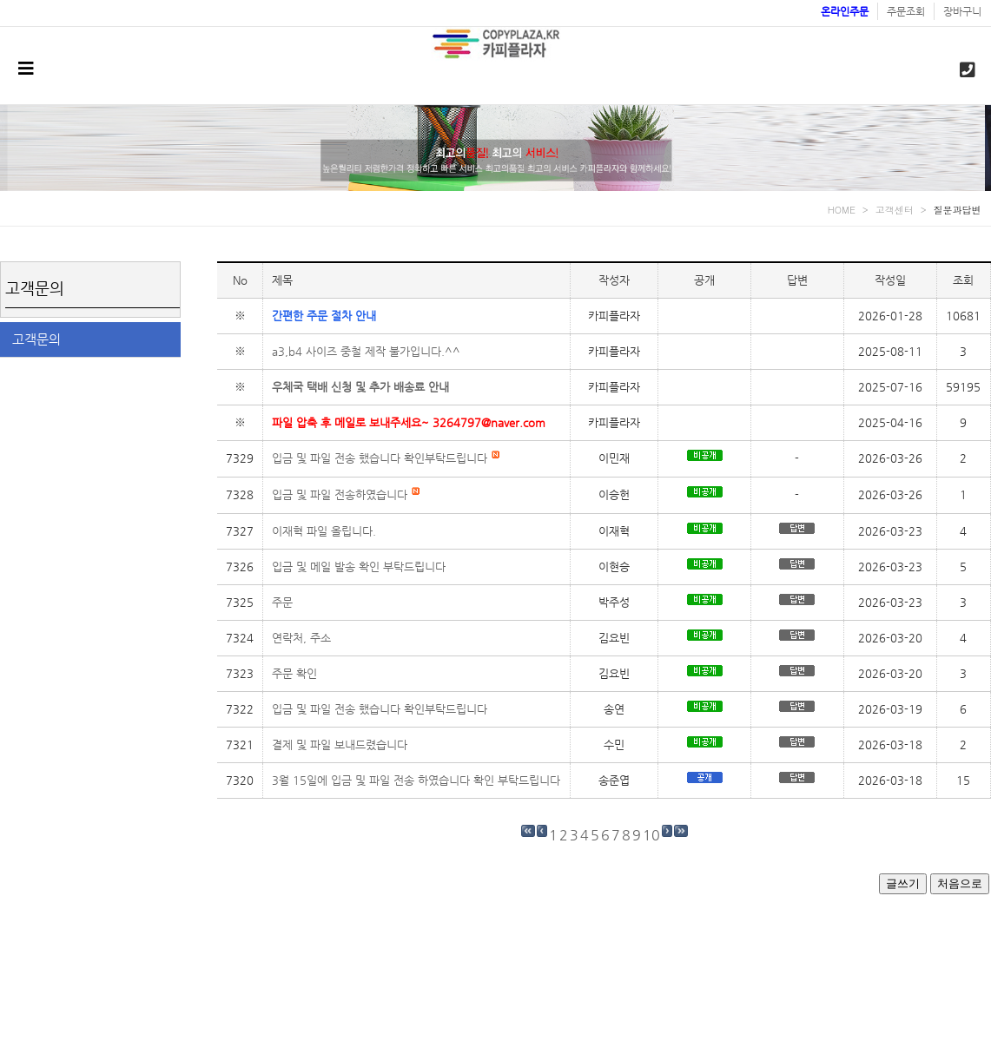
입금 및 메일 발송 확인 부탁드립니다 (359, 566)
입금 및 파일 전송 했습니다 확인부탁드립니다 (386, 457)
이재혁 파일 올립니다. (324, 530)
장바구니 (962, 11)
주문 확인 (294, 673)
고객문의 (36, 339)
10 (651, 835)
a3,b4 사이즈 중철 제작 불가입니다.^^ (366, 351)
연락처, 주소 (301, 637)
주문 (282, 602)
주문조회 (906, 11)
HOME (842, 209)
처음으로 (959, 883)
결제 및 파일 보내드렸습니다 (339, 744)
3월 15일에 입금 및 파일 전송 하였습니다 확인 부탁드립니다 (416, 780)
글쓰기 (903, 883)
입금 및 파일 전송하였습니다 (346, 494)
